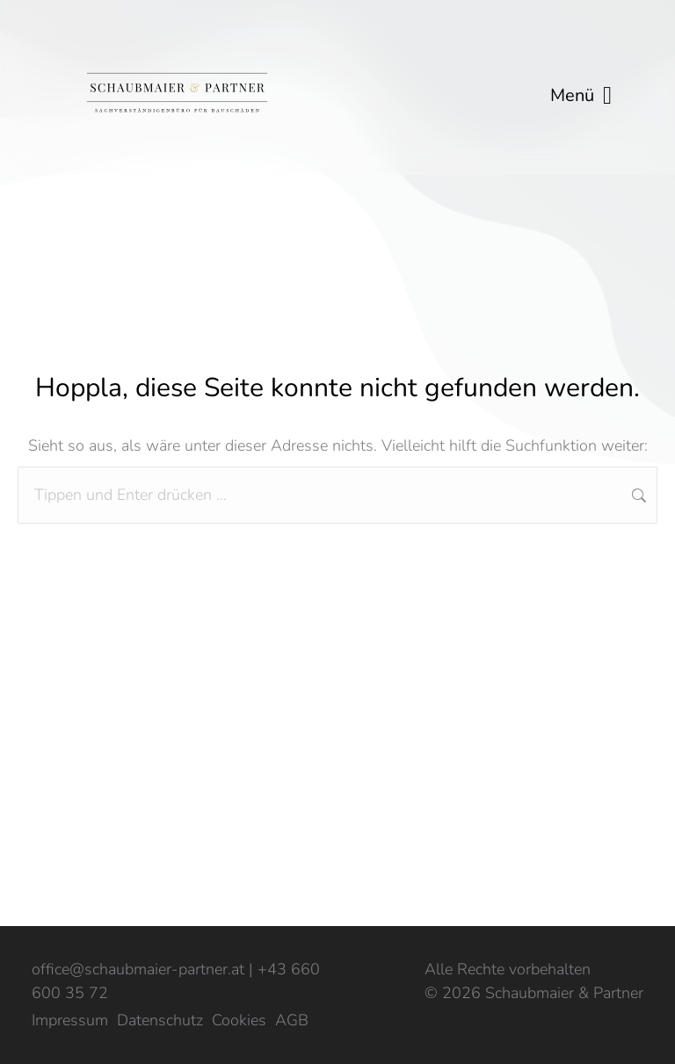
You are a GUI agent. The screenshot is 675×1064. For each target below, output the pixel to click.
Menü (581, 95)
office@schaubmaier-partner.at (138, 969)
